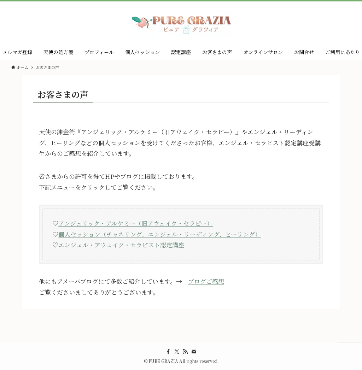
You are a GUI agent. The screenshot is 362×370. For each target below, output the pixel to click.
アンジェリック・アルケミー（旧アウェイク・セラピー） (135, 223)
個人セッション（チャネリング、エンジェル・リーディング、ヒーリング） (159, 234)
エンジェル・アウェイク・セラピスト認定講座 (121, 244)
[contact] (194, 351)
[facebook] (168, 351)
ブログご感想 (206, 281)
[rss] (185, 351)
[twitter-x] (177, 351)
